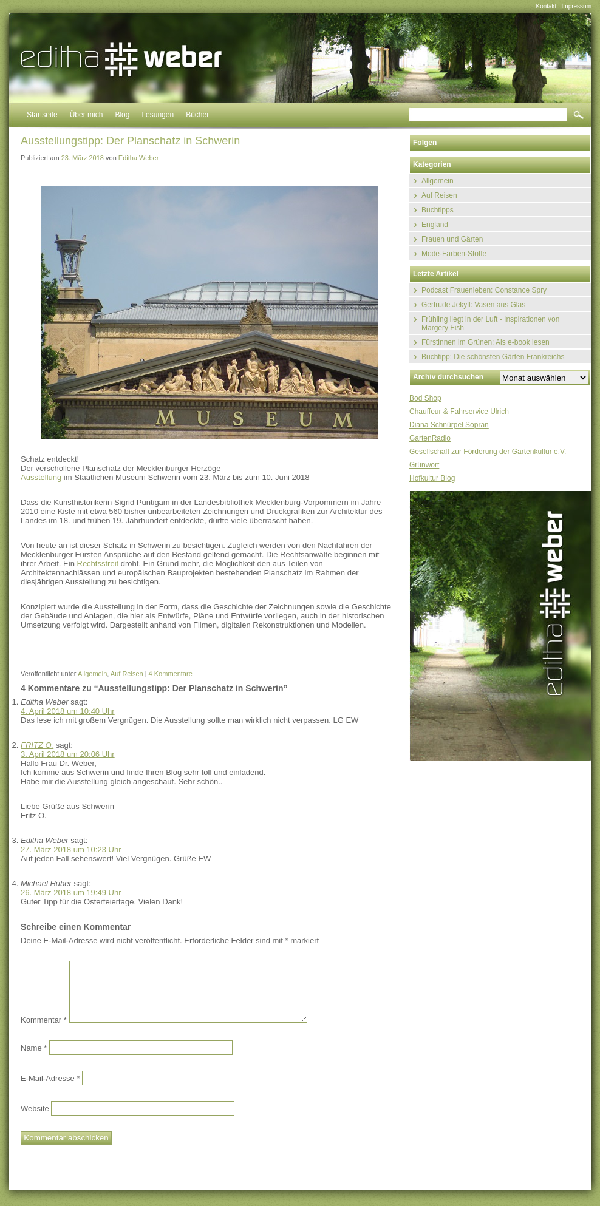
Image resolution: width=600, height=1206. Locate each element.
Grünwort (424, 465)
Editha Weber (138, 157)
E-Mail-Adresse (50, 1077)
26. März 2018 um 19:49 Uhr (71, 892)
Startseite (42, 114)
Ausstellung (41, 477)
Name (34, 1047)
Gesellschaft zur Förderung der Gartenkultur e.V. (487, 451)
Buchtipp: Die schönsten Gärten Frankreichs (492, 357)
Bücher (197, 114)
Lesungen (157, 114)
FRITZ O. (37, 745)
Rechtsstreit (98, 563)
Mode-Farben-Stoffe (453, 253)
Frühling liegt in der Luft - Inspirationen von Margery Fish (490, 323)
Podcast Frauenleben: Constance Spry (484, 290)
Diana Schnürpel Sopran (449, 425)
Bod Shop (425, 398)
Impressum (576, 6)
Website (35, 1108)
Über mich (86, 114)
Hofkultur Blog (432, 478)
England (434, 224)
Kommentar (44, 1020)
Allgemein (92, 673)
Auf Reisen (127, 673)
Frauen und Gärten (452, 239)
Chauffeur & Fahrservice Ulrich (459, 411)
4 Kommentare (171, 673)
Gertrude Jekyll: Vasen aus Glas (473, 304)
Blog (122, 114)
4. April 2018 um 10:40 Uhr (68, 711)
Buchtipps (437, 210)
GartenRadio (430, 438)
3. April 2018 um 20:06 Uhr (68, 754)
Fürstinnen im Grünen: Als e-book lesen (485, 342)
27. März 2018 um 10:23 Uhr (71, 849)
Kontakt (546, 6)
